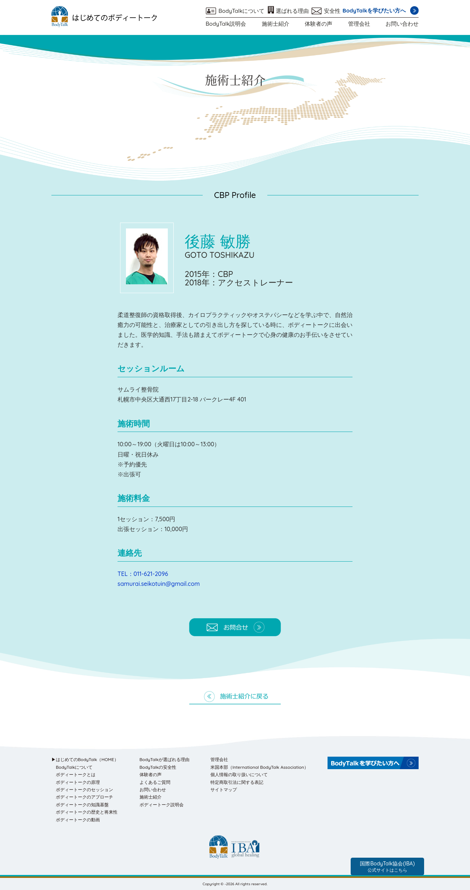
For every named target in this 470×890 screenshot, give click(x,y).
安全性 (332, 10)
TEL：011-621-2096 (143, 573)
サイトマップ (223, 789)
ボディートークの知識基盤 (82, 804)
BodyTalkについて (241, 10)
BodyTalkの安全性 (158, 767)
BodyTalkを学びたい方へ (374, 10)
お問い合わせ (402, 23)
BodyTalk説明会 (226, 23)
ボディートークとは (75, 774)
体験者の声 (318, 23)
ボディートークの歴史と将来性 (87, 812)
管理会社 (359, 23)
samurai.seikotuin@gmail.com (159, 583)
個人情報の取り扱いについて (239, 774)
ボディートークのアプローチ (84, 797)
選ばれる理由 (292, 10)
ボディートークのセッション (84, 789)
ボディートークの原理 (78, 782)
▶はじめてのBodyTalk (85, 759)
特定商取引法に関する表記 (236, 782)
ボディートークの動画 (78, 819)
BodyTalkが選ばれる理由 (164, 759)
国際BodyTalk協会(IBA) (387, 866)
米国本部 (259, 767)
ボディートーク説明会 (162, 804)
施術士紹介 (275, 23)
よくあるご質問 (155, 782)
